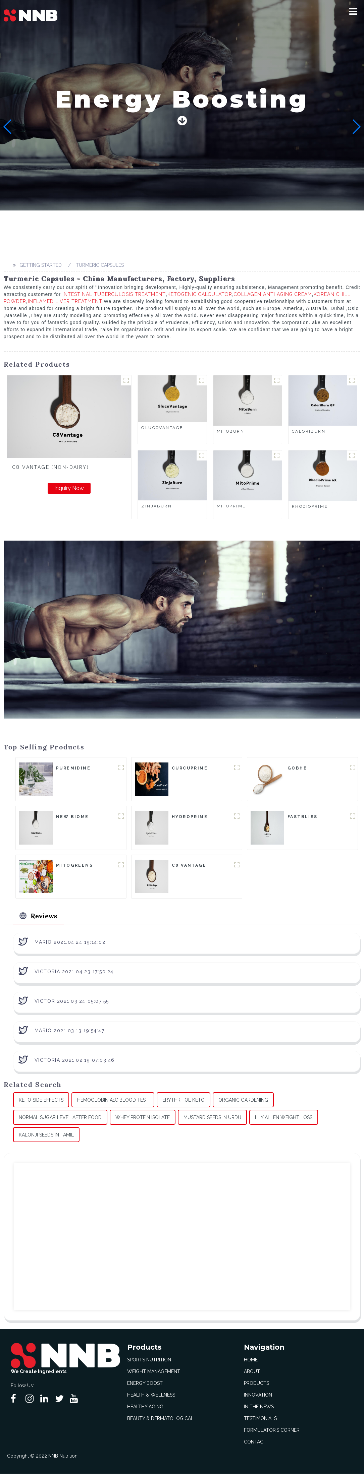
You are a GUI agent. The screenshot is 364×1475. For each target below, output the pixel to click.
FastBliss (303, 817)
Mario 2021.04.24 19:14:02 (70, 943)
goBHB (297, 768)
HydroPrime (190, 817)
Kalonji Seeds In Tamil (46, 1136)
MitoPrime (231, 506)
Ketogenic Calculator (199, 294)
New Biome (72, 817)
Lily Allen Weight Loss (283, 1118)
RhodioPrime (310, 506)
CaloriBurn (308, 431)
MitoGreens (74, 866)
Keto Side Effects (41, 1101)
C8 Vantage (189, 866)
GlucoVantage (162, 427)
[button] (353, 11)
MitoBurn (230, 431)
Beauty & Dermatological (160, 1419)
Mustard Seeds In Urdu (212, 1118)
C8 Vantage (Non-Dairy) (50, 467)
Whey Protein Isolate (142, 1118)
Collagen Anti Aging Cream (273, 294)
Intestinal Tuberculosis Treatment (114, 294)
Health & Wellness (151, 1396)
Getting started (40, 265)
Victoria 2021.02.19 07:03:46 (75, 1061)
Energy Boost (145, 1384)
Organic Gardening (243, 1101)
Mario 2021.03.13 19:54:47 (70, 1032)
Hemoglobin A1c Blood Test (113, 1101)
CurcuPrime (190, 768)
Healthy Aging (145, 1408)
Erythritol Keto (183, 1101)
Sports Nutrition (149, 1361)
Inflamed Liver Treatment (65, 301)
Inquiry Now (69, 488)
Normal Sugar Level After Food (60, 1118)
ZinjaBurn (156, 506)
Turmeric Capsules (100, 265)
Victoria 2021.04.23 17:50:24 (74, 973)
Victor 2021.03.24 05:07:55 (72, 1002)
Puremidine (73, 768)
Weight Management (153, 1372)
